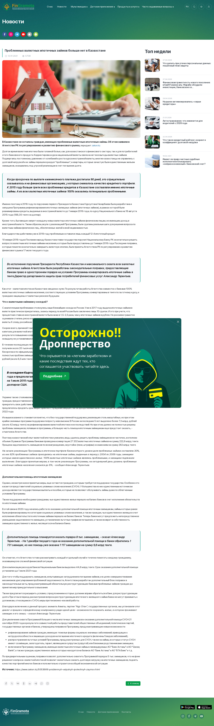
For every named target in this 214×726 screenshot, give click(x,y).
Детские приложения (108, 712)
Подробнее (55, 376)
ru (186, 7)
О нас (49, 6)
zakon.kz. (96, 145)
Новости (61, 6)
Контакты (126, 712)
